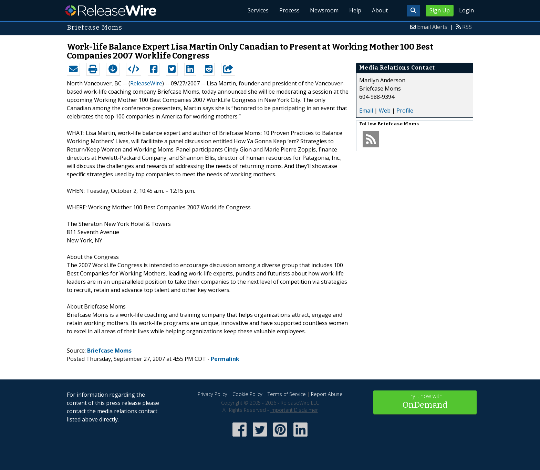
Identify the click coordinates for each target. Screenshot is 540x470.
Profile (404, 110)
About (379, 10)
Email (366, 110)
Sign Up (439, 10)
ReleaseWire (110, 10)
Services (256, 10)
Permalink (225, 359)
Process (288, 10)
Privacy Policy (212, 394)
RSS (467, 27)
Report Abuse (327, 394)
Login (466, 10)
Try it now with (425, 401)
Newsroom (323, 10)
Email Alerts (432, 27)
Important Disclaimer (294, 410)
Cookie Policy (247, 394)
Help (355, 10)
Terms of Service (287, 394)
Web (385, 110)
